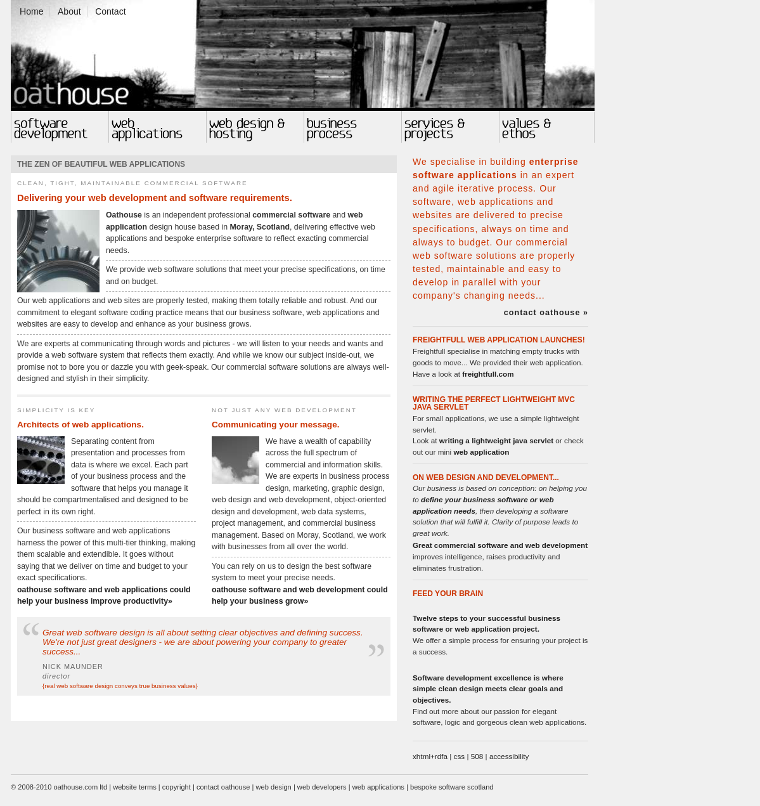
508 (477, 756)
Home (32, 11)
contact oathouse (223, 787)
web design (274, 787)
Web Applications (157, 127)
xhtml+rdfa (430, 756)
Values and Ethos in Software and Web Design (547, 127)
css (459, 756)
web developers (322, 787)
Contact (110, 11)
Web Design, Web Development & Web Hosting (255, 127)
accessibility (509, 756)
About (69, 11)
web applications (378, 787)
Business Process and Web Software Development (352, 127)
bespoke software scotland (452, 787)
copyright (176, 787)
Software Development (59, 127)
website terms (135, 787)
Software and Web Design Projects (450, 127)
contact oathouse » (546, 312)
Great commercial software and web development (500, 545)
